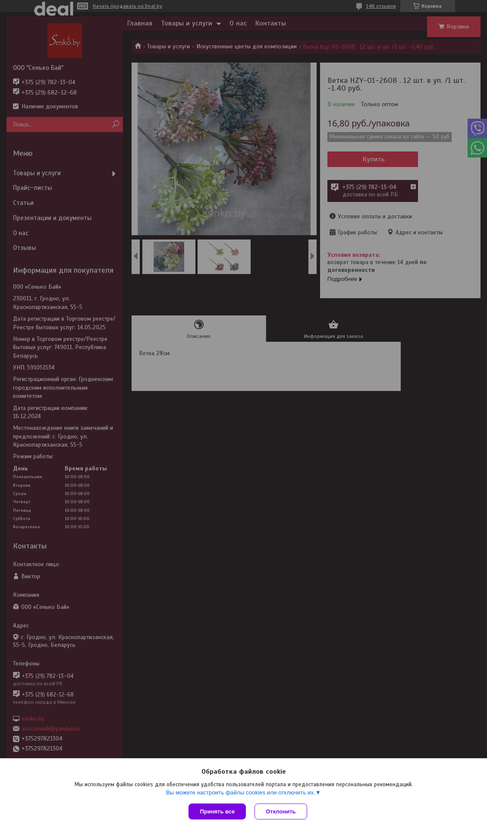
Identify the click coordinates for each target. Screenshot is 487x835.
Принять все (217, 811)
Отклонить (280, 811)
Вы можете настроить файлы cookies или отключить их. (240, 792)
